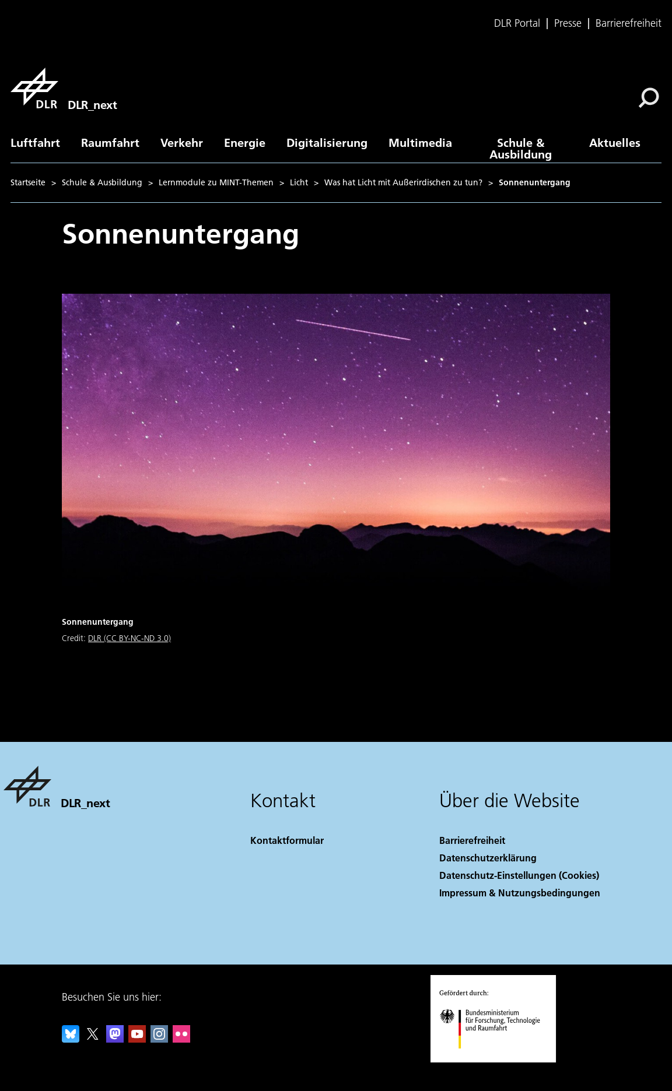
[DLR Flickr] (181, 1039)
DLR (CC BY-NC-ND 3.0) (129, 638)
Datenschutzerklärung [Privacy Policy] (488, 857)
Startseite (28, 182)
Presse (568, 23)
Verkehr (181, 142)
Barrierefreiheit (629, 23)
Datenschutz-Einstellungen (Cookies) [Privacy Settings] (519, 875)
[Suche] (648, 97)
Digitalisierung (327, 142)
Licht (299, 182)
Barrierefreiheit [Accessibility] (472, 840)
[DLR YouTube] (137, 1039)
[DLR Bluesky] (70, 1039)
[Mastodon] (115, 1039)
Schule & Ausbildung (520, 148)
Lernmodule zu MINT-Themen (216, 182)
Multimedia (420, 142)
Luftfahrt (35, 142)
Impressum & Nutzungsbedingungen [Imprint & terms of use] (519, 892)
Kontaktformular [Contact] (287, 840)
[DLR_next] (63, 88)
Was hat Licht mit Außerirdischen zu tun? (403, 182)
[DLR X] (93, 1039)
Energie (244, 142)
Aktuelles (614, 142)
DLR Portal (517, 23)
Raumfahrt (110, 142)
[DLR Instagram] (159, 1039)
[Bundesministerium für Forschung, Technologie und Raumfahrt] (496, 1058)
